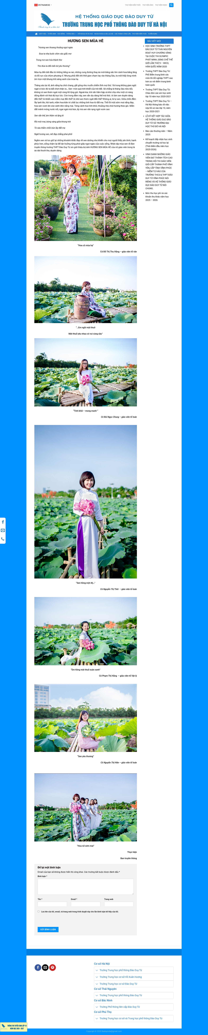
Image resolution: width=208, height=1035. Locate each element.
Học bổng (61, 34)
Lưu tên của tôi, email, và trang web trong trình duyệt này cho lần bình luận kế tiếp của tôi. (80, 912)
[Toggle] (96, 970)
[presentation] (56, 920)
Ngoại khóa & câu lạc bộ (103, 34)
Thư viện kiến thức (133, 5)
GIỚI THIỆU (42, 34)
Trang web (108, 899)
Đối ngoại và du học (85, 34)
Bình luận (42, 876)
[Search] (171, 5)
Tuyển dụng (152, 34)
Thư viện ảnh (147, 5)
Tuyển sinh (52, 34)
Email (74, 899)
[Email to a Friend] (45, 967)
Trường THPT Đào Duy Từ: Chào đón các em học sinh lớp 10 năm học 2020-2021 (158, 93)
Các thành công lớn (123, 34)
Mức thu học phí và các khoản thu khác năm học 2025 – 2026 (157, 196)
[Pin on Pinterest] (52, 967)
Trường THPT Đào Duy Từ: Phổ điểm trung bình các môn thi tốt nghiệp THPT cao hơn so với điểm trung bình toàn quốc (159, 78)
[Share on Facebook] (38, 967)
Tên (40, 899)
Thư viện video (161, 5)
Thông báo (71, 34)
